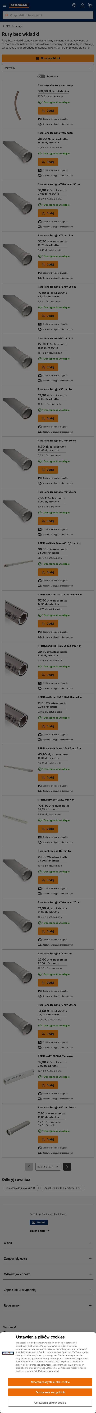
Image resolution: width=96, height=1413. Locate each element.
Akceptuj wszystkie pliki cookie (50, 1382)
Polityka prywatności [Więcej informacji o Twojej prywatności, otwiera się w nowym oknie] (48, 1371)
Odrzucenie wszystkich (50, 1392)
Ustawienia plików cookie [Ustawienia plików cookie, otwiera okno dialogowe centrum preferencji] (50, 1402)
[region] (48, 1372)
